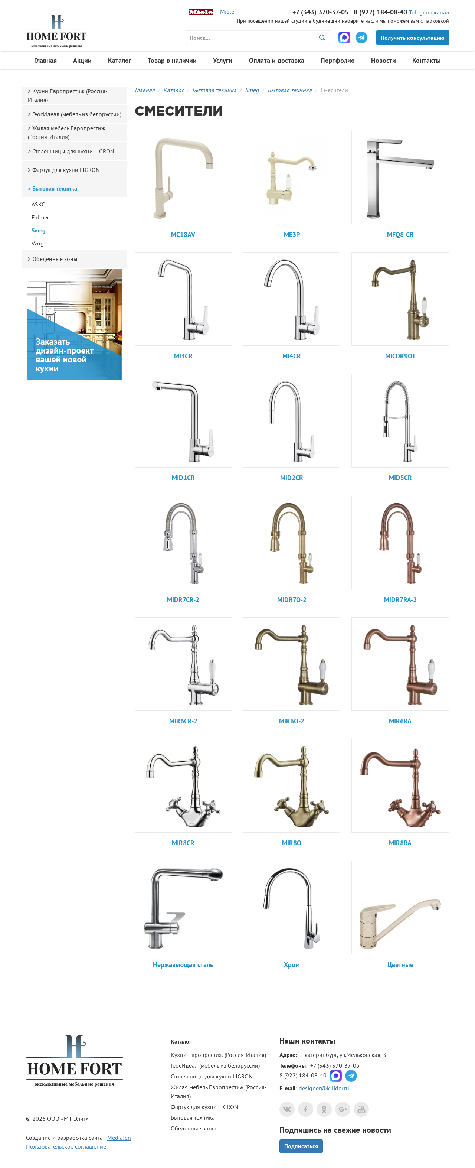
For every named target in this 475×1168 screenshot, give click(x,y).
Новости (383, 60)
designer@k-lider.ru (324, 1088)
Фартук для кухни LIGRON (66, 169)
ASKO (39, 204)
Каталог (119, 60)
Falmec (41, 217)
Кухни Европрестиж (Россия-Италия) (68, 95)
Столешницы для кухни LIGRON (73, 151)
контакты (318, 1040)
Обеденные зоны (55, 259)
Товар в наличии (172, 60)
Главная (45, 60)
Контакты (426, 60)
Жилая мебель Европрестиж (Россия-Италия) (66, 132)
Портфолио (338, 60)
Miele (227, 11)
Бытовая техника (214, 90)
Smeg (252, 90)
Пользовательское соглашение (66, 1146)
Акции (82, 60)
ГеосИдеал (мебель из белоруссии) (76, 114)
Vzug (38, 243)
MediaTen (119, 1137)
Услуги (222, 60)
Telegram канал (429, 12)
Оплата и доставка (276, 60)
